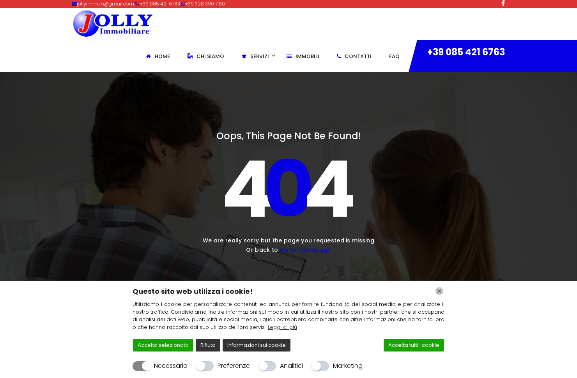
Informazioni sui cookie (256, 345)
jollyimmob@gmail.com (106, 3)
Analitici (291, 365)
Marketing (348, 365)
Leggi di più (282, 327)
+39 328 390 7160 (205, 3)
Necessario (171, 365)
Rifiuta (208, 345)
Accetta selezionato (163, 345)
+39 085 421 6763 (466, 52)
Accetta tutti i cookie (413, 345)
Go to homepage (305, 250)
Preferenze (234, 365)
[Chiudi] (439, 291)
